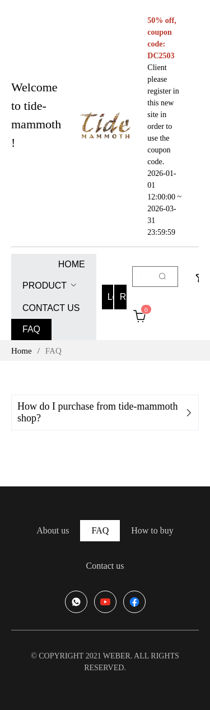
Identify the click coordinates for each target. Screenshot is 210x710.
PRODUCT (44, 285)
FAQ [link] (53, 350)
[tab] (105, 412)
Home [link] (21, 350)
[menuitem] (71, 264)
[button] (105, 412)
